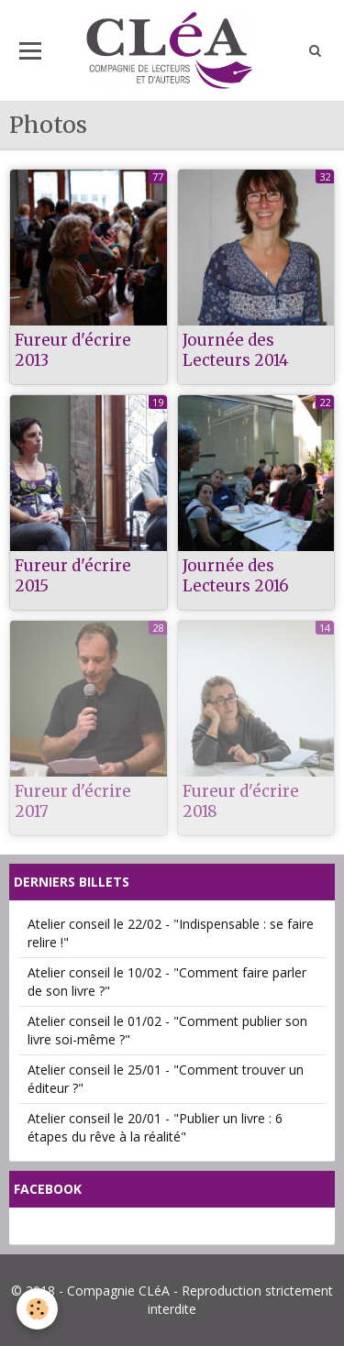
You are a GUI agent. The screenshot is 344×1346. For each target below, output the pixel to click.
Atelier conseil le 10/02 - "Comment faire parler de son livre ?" (167, 981)
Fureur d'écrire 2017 (73, 801)
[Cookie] (37, 1308)
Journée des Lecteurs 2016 (236, 576)
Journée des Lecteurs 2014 (236, 350)
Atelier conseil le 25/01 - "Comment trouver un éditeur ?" (166, 1079)
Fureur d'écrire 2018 (241, 801)
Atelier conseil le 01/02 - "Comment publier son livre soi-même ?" (167, 1030)
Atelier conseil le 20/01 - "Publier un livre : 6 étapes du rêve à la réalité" (155, 1127)
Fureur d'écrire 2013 (73, 350)
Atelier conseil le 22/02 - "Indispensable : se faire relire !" (171, 933)
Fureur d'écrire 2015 (73, 576)
